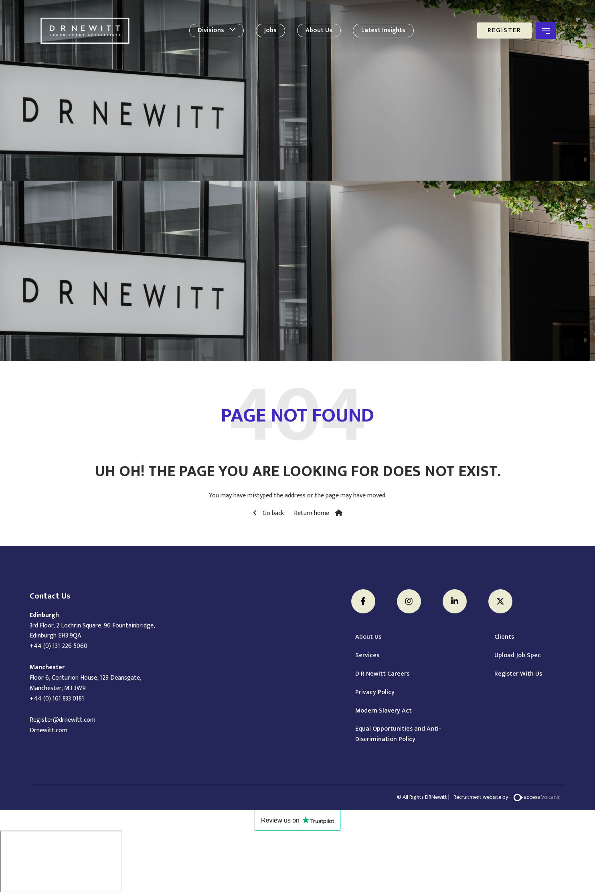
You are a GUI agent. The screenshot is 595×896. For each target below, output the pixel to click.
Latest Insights (383, 30)
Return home (311, 513)
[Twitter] (500, 601)
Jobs (270, 30)
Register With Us (518, 674)
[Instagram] (409, 601)
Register (504, 30)
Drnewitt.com (48, 730)
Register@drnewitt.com (62, 720)
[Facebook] (363, 601)
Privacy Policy (375, 692)
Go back (272, 513)
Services (367, 655)
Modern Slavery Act (383, 711)
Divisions (211, 30)
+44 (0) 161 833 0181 (57, 698)
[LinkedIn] (455, 601)
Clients (504, 637)
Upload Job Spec (517, 655)
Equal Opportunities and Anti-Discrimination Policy (398, 734)
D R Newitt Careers (382, 674)
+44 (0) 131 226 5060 (58, 646)
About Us (319, 30)
